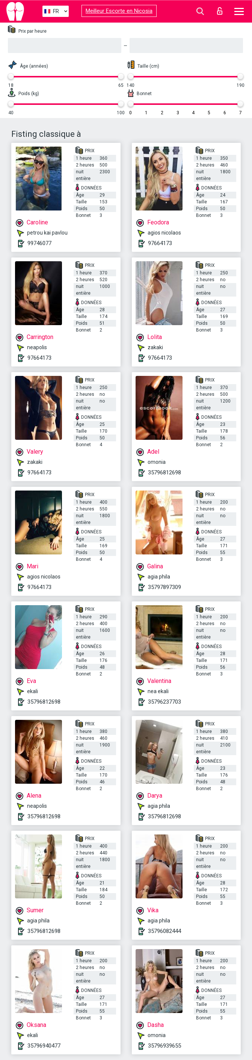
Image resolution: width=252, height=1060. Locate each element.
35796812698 (164, 472)
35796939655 (164, 1045)
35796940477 (43, 1045)
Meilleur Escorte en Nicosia (119, 11)
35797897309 (164, 587)
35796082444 (164, 931)
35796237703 (164, 701)
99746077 (39, 243)
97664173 (160, 243)
